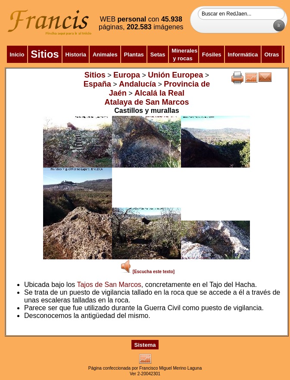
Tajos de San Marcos (109, 284)
